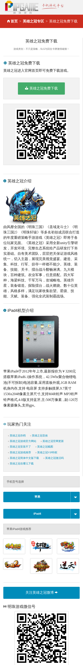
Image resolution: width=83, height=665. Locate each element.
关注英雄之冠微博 (41, 592)
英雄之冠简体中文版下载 (23, 458)
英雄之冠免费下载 (41, 88)
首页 (14, 21)
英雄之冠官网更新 (52, 441)
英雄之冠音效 (39, 435)
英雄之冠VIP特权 (46, 452)
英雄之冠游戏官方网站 (22, 441)
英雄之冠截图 (44, 446)
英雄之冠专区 (33, 21)
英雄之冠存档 (17, 435)
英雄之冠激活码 (53, 458)
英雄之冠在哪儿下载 (21, 463)
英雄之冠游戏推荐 (19, 452)
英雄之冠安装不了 (19, 446)
